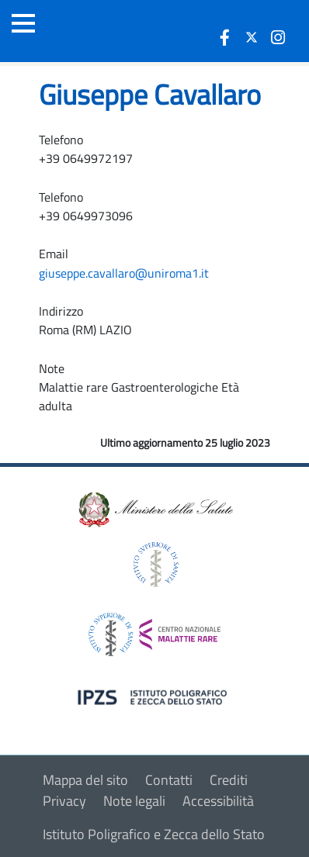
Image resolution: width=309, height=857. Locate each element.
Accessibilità (218, 800)
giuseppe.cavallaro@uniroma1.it (124, 273)
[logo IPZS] (154, 696)
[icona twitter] (251, 37)
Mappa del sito (85, 779)
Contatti (169, 779)
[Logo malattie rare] (97, 31)
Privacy (64, 800)
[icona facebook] (225, 37)
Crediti (229, 779)
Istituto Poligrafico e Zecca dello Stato (154, 834)
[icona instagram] (278, 37)
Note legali (134, 800)
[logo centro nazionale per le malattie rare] (154, 630)
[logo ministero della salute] (154, 508)
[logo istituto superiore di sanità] (154, 562)
